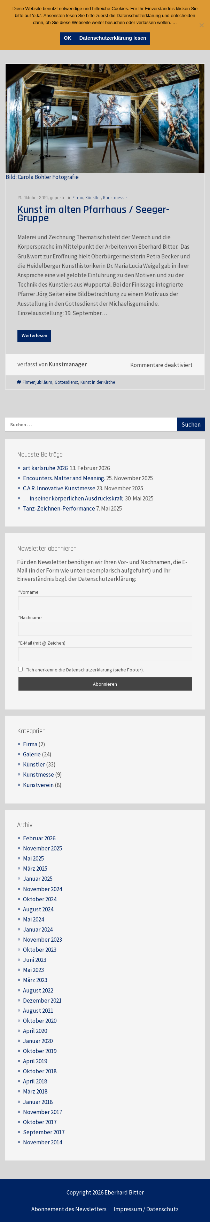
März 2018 (35, 1091)
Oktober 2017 (39, 1122)
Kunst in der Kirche (97, 382)
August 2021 (38, 1010)
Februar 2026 (39, 838)
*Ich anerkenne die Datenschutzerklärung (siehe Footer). (81, 670)
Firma (77, 198)
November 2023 (42, 939)
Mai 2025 (33, 858)
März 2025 (35, 868)
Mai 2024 (33, 919)
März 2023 (35, 980)
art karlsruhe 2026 (46, 468)
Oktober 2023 (39, 950)
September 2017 (43, 1132)
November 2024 (42, 889)
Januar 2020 (38, 1041)
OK (67, 38)
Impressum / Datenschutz (146, 1209)
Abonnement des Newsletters (69, 1209)
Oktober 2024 (39, 899)
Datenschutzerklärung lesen (112, 38)
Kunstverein (38, 785)
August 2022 (38, 990)
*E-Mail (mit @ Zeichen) (41, 643)
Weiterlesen (34, 335)
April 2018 (35, 1081)
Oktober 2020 (39, 1021)
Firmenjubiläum (37, 382)
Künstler (93, 198)
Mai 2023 (33, 970)
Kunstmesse (115, 198)
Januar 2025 (38, 878)
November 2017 (42, 1112)
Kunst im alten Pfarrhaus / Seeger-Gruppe (93, 214)
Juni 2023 (34, 960)
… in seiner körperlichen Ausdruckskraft (73, 498)
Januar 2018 (38, 1102)
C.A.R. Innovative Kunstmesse (59, 488)
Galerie (32, 754)
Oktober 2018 (39, 1071)
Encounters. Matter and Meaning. (64, 478)
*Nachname (30, 617)
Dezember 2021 (42, 1000)
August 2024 (38, 909)
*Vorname (28, 592)
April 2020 (35, 1031)
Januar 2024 (38, 929)
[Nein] (201, 25)
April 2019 (35, 1061)
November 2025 (42, 848)
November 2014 (42, 1142)
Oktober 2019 (39, 1051)
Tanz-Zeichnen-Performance (59, 508)
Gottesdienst (66, 382)
